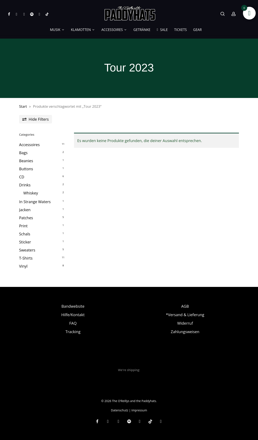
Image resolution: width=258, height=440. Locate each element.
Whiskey (30, 193)
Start (23, 106)
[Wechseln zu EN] (208, 30)
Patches (26, 217)
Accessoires (29, 144)
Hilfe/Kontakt (73, 310)
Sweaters (27, 250)
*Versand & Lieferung (185, 310)
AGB (185, 302)
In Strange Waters (35, 201)
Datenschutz (119, 406)
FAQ (73, 319)
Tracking (73, 327)
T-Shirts (26, 258)
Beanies (26, 160)
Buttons (26, 168)
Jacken (25, 209)
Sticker (25, 241)
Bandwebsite (72, 302)
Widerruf (185, 319)
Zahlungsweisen (185, 327)
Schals (24, 233)
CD (21, 176)
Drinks (25, 184)
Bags (23, 152)
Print (23, 225)
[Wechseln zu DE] (125, 435)
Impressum (139, 406)
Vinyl (23, 266)
